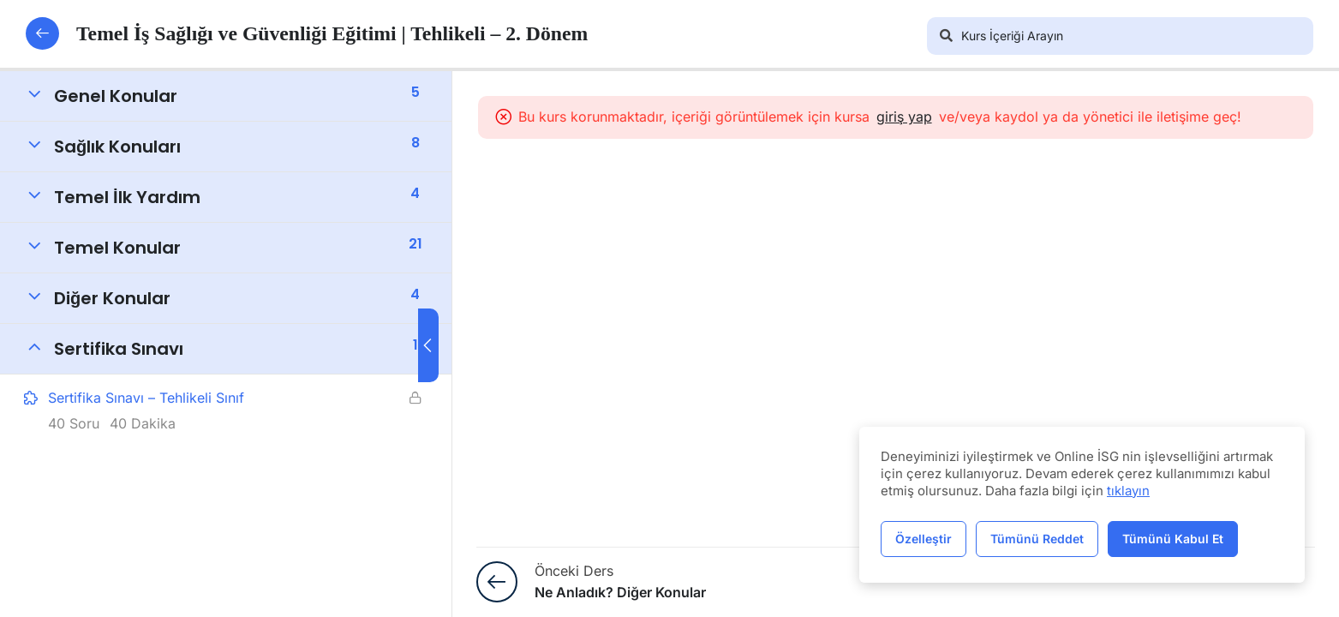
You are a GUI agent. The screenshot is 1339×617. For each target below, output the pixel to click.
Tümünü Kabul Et (1172, 538)
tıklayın (1128, 490)
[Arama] (946, 36)
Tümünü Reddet (1037, 538)
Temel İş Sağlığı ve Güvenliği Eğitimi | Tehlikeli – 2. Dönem (310, 33)
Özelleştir (923, 538)
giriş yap (923, 116)
